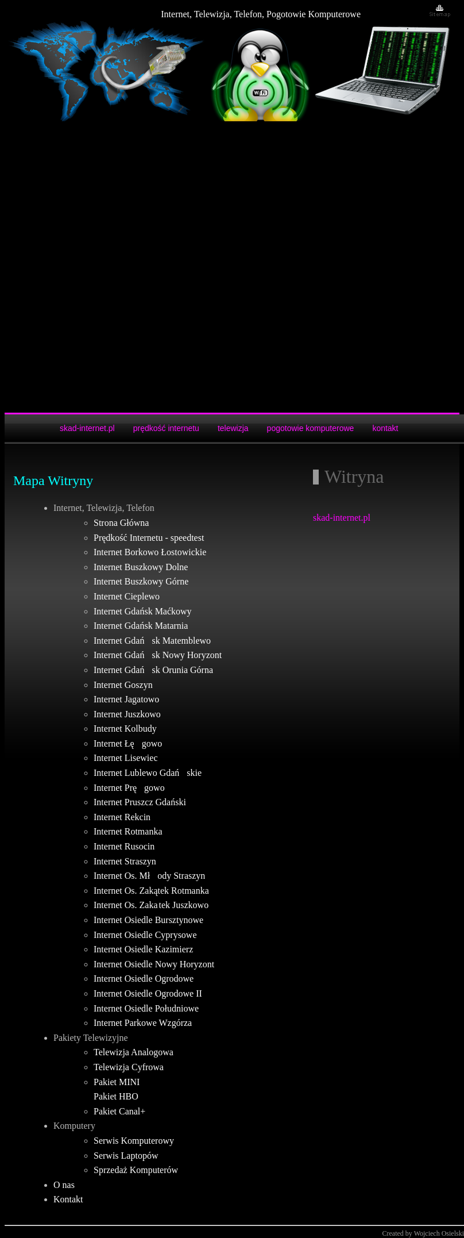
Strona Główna (121, 523)
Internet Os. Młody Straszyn (149, 876)
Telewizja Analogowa (133, 1052)
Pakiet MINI (117, 1082)
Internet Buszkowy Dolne (141, 567)
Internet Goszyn (123, 685)
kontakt (385, 428)
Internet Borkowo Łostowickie (150, 552)
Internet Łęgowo (128, 743)
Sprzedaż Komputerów (136, 1170)
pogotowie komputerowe (310, 428)
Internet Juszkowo (127, 714)
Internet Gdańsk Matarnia (141, 625)
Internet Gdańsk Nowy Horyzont (158, 655)
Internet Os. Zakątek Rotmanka (151, 890)
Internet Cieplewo (127, 596)
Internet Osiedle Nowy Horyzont (154, 964)
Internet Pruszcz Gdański (140, 802)
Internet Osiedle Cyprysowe (145, 935)
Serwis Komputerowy (134, 1140)
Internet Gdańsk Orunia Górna (153, 670)
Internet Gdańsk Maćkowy (143, 611)
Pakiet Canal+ (119, 1111)
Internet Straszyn (125, 861)
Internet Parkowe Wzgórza (143, 1023)
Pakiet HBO (116, 1096)
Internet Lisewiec (126, 758)
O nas (64, 1185)
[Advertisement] (140, 267)
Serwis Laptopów (126, 1155)
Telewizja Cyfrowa (129, 1067)
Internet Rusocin (124, 846)
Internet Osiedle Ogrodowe (144, 978)
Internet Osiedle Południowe (146, 1008)
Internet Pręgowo (129, 788)
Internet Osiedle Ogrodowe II (148, 993)
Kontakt (68, 1199)
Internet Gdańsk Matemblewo (152, 640)
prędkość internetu (166, 428)
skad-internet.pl (87, 428)
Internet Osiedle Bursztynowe (148, 920)
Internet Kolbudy (125, 728)
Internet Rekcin (122, 817)
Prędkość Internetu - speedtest (149, 538)
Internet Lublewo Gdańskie (148, 773)
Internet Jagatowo (126, 699)
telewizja (233, 428)
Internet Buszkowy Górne (141, 581)
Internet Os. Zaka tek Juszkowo (151, 905)
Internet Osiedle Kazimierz (143, 949)
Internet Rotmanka (128, 831)
